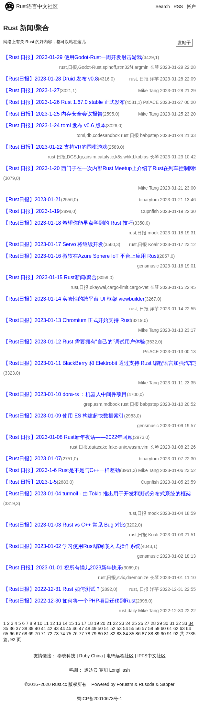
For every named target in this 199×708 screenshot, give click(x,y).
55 (132, 628)
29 (160, 623)
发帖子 (184, 42)
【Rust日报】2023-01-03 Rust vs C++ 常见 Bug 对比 (64, 525)
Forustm (124, 684)
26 (141, 623)
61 (170, 628)
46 (75, 628)
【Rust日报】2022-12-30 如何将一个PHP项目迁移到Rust (69, 600)
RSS (178, 6)
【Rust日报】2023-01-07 (32, 458)
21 (109, 623)
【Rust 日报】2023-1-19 (31, 211)
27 (147, 623)
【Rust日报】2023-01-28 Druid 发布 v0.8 (50, 78)
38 (25, 628)
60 (164, 628)
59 (157, 628)
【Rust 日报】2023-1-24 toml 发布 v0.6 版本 (54, 125)
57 (145, 628)
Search (163, 6)
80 (101, 633)
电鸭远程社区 (120, 655)
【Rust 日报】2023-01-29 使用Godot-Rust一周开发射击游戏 (72, 57)
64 (188, 628)
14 (65, 623)
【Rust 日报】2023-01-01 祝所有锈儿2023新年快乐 (62, 567)
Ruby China (91, 655)
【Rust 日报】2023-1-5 (30, 482)
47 (82, 628)
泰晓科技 (66, 655)
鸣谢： (76, 670)
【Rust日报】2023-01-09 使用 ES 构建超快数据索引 (63, 415)
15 (72, 623)
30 (166, 623)
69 (31, 633)
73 (57, 633)
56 (139, 628)
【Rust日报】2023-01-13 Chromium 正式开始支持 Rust (67, 320)
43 (57, 628)
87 (145, 633)
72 (50, 633)
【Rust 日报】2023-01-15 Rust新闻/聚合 (50, 277)
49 (95, 628)
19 (97, 623)
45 (69, 628)
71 (44, 633)
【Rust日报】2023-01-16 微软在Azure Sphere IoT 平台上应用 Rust (80, 256)
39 (31, 628)
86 (139, 633)
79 (95, 633)
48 (88, 628)
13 (59, 623)
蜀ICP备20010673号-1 (99, 698)
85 (132, 633)
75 (69, 633)
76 (75, 633)
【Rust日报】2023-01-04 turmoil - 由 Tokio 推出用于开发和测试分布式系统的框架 (97, 493)
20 (103, 623)
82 (113, 633)
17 (84, 623)
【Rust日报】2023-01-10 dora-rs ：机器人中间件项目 (65, 394)
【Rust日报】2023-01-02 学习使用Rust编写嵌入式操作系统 (71, 546)
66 (12, 633)
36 (12, 628)
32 (179, 623)
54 (126, 628)
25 (135, 623)
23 (122, 623)
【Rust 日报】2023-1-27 (31, 90)
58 (151, 628)
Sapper (167, 684)
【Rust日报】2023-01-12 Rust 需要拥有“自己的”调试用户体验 (74, 341)
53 (119, 628)
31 (173, 623)
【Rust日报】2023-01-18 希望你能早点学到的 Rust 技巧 (68, 223)
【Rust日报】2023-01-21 (32, 199)
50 (101, 628)
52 (113, 628)
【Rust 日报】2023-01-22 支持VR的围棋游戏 (55, 147)
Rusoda (146, 684)
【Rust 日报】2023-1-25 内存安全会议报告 (53, 114)
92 (176, 633)
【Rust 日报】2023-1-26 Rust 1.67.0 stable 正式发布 (64, 102)
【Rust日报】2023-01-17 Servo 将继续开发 (53, 244)
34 (190, 623)
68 (25, 633)
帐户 (191, 6)
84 (126, 633)
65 (6, 633)
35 (6, 628)
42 (50, 628)
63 (183, 628)
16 (78, 623)
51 (107, 628)
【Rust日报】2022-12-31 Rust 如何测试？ (52, 589)
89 (157, 633)
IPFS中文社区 (152, 655)
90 (164, 633)
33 (185, 623)
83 (119, 633)
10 (40, 623)
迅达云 (91, 670)
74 (63, 633)
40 (38, 628)
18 (91, 623)
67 (19, 633)
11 (47, 623)
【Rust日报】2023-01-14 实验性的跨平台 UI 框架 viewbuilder (74, 299)
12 (53, 623)
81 (107, 633)
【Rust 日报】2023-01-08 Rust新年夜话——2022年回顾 (68, 437)
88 (151, 633)
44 (63, 628)
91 (170, 633)
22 (116, 623)
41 (44, 628)
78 (88, 633)
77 (82, 633)
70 (38, 633)
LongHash (119, 670)
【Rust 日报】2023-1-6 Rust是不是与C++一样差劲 (61, 470)
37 (19, 628)
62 (176, 628)
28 (154, 623)
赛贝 (103, 670)
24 (129, 623)
